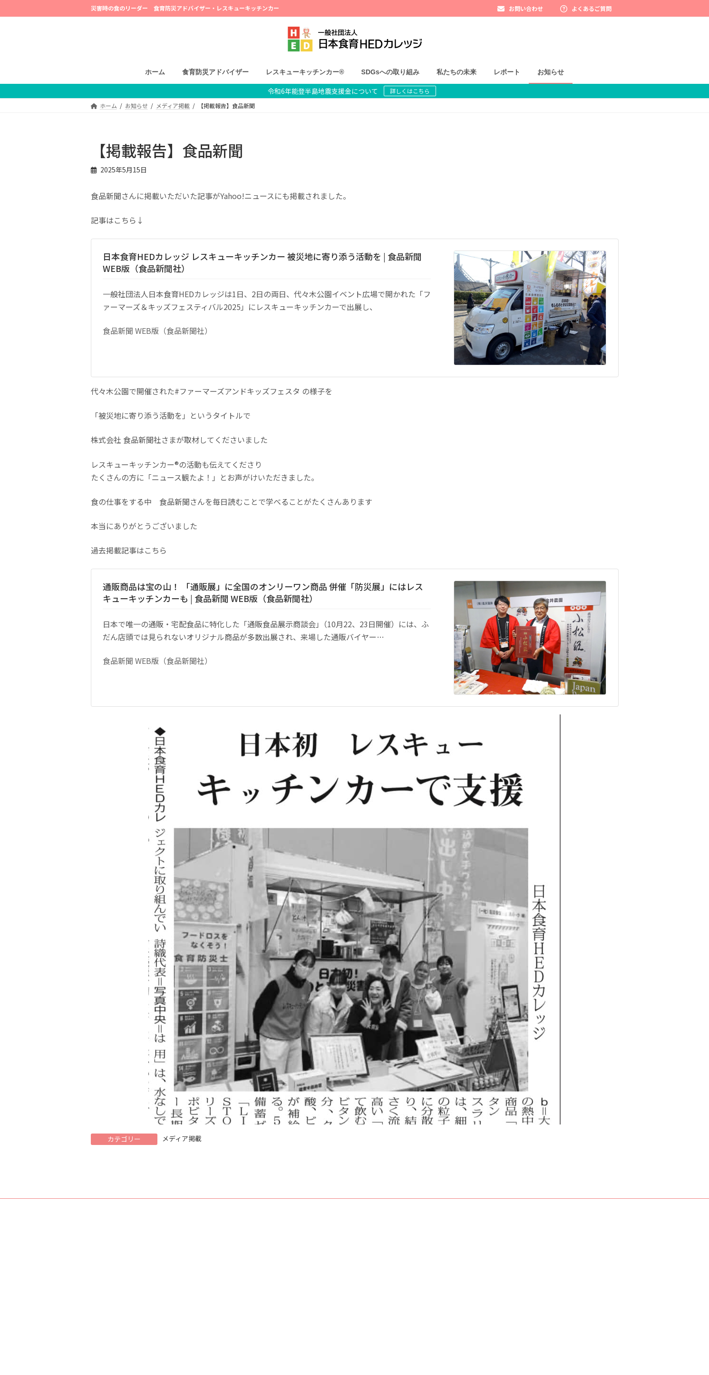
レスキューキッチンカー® (310, 1345)
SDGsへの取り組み (301, 1362)
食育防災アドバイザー (305, 1246)
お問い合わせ (520, 8)
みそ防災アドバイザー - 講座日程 (325, 1296)
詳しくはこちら (410, 91)
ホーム (285, 1229)
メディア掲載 (182, 1138)
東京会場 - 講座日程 (308, 1279)
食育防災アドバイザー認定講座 (323, 1262)
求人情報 (469, 1312)
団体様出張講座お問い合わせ (495, 1279)
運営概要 (469, 1296)
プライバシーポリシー (486, 1345)
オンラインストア (481, 1329)
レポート (469, 1229)
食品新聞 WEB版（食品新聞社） (157, 330)
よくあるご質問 (586, 8)
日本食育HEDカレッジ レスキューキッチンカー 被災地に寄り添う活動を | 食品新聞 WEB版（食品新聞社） (262, 262)
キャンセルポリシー (483, 1362)
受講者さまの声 (303, 1312)
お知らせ (469, 1246)
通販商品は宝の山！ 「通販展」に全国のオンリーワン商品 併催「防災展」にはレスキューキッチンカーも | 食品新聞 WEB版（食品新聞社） (263, 592)
